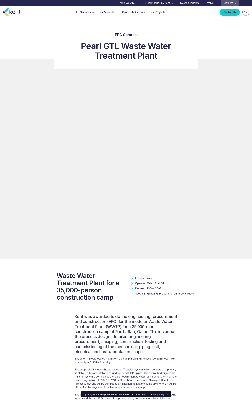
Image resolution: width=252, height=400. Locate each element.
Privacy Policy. (158, 394)
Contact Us (229, 12)
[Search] (245, 12)
